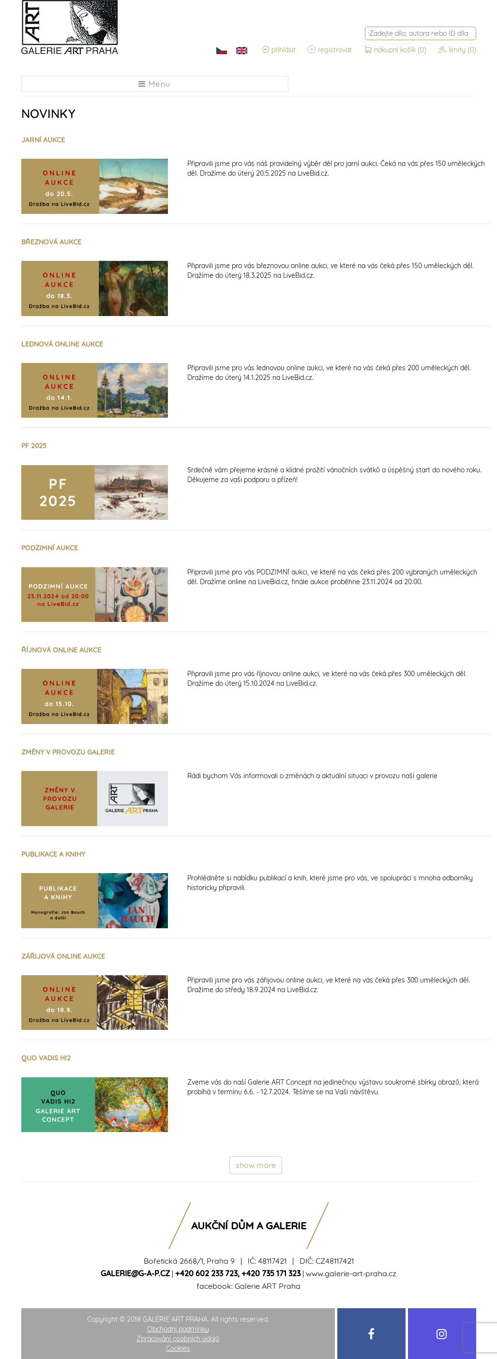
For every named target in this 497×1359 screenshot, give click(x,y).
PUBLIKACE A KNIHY (53, 854)
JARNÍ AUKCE (43, 140)
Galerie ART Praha (268, 1286)
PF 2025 (33, 445)
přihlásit (278, 49)
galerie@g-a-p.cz (135, 1273)
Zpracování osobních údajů (177, 1338)
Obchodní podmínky (178, 1329)
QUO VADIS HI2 (46, 1058)
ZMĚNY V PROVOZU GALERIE (68, 752)
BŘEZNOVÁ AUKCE (51, 242)
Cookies (178, 1348)
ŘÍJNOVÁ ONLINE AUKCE (61, 650)
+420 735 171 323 (271, 1273)
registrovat (330, 49)
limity (457, 49)
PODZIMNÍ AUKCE (49, 548)
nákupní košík (396, 49)
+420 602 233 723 (206, 1273)
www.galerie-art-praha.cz (351, 1273)
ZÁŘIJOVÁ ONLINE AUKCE (63, 956)
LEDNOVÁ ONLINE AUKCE (62, 344)
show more (256, 1165)
